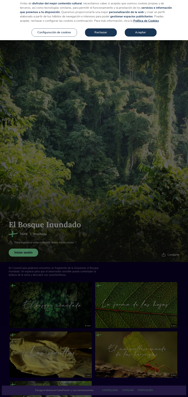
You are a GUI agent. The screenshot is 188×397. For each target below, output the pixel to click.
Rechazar (100, 28)
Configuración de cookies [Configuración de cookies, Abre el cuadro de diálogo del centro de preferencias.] (54, 28)
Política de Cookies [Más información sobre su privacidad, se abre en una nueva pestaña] (146, 17)
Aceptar (140, 28)
